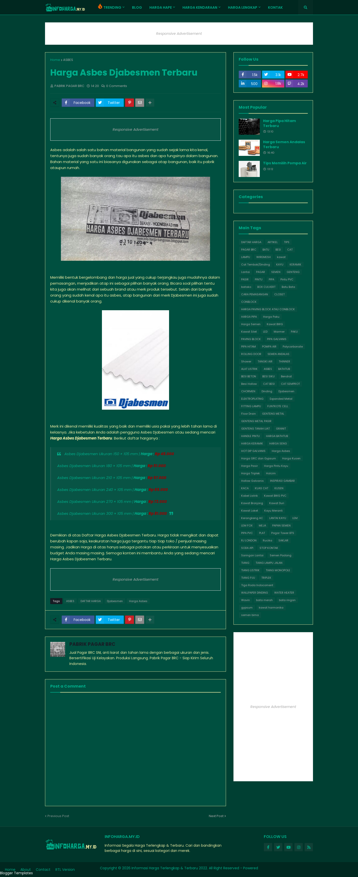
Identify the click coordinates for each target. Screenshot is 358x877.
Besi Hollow (249, 384)
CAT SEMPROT (290, 384)
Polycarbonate (293, 347)
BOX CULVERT (266, 287)
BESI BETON (248, 376)
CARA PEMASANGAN (254, 294)
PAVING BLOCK (251, 339)
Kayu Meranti (273, 511)
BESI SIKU (268, 376)
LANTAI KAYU (277, 518)
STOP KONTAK (269, 548)
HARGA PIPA (249, 317)
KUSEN (278, 488)
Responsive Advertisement (179, 33)
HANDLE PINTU (250, 436)
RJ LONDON (249, 540)
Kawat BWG (275, 324)
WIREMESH (263, 257)
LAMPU (245, 257)
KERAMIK (295, 264)
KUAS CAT (261, 488)
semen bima (250, 615)
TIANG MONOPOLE (278, 570)
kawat (281, 257)
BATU (266, 250)
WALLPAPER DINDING (254, 593)
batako (246, 287)
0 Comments (116, 86)
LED (265, 332)
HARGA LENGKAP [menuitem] (242, 7)
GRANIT (281, 429)
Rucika (267, 540)
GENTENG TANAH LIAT (255, 429)
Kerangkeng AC (252, 518)
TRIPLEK (266, 578)
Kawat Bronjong (252, 503)
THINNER (284, 361)
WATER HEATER (284, 593)
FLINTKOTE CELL (277, 406)
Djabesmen (115, 601)
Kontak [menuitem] (275, 7)
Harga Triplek (250, 473)
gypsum (247, 608)
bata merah (264, 600)
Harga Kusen (291, 458)
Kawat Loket (249, 511)
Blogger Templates (16, 873)
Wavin (245, 600)
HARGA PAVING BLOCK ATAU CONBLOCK (268, 309)
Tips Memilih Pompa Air (285, 163)
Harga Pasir (249, 466)
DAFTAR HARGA (91, 601)
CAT (290, 250)
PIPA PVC (247, 533)
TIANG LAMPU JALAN (269, 563)
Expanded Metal (281, 399)
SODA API (247, 548)
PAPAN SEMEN (281, 525)
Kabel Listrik (249, 496)
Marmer (279, 332)
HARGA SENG (278, 443)
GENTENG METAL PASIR (256, 421)
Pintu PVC (286, 279)
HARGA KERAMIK (252, 443)
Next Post (216, 816)
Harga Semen (251, 324)
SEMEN (275, 272)
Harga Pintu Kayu (276, 466)
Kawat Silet (249, 332)
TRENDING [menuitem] (109, 6)
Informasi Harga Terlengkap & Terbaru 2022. (170, 868)
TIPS (286, 242)
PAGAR (260, 272)
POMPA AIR (269, 347)
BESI (278, 250)
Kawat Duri (276, 503)
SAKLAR (283, 540)
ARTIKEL (273, 242)
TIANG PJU (248, 578)
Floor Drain (248, 414)
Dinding (267, 391)
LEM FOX (247, 525)
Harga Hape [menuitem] (160, 7)
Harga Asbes (138, 601)
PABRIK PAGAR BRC (92, 644)
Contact (43, 869)
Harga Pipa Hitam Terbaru (279, 123)
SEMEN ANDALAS (278, 354)
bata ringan (287, 600)
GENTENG (293, 272)
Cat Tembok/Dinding (255, 264)
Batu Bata (288, 287)
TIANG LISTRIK (250, 570)
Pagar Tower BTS (282, 533)
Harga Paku (271, 317)
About (25, 869)
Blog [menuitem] (137, 7)
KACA (245, 488)
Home (55, 59)
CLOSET (279, 294)
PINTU (259, 279)
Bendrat (286, 376)
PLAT (262, 533)
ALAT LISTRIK (249, 369)
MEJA (262, 525)
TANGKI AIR (265, 361)
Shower (246, 361)
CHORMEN (248, 391)
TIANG (245, 563)
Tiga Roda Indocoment (257, 585)
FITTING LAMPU (251, 406)
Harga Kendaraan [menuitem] (199, 7)
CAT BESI (269, 384)
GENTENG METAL (273, 414)
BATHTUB (284, 369)
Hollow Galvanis (252, 481)
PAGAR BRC (248, 250)
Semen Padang (280, 555)
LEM (295, 518)
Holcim (271, 473)
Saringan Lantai (252, 555)
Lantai (245, 272)
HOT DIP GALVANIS (253, 451)
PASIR (245, 279)
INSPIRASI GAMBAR (282, 481)
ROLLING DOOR (251, 354)
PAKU (294, 332)
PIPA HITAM (248, 347)
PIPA (271, 279)
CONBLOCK (249, 302)
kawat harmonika (271, 608)
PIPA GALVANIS (276, 339)
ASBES (68, 59)
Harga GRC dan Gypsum (258, 458)
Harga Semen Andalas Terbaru (284, 144)
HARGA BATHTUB (277, 436)
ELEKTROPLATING (252, 399)
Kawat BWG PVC (275, 496)
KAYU (279, 264)
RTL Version (65, 869)
